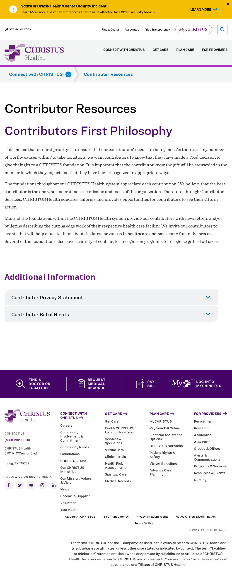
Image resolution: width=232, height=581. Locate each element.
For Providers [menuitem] (214, 50)
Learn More (200, 9)
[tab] (111, 297)
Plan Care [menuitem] (185, 50)
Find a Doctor (110, 29)
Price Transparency (157, 29)
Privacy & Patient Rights (152, 516)
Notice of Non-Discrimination (196, 516)
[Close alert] (228, 4)
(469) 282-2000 (17, 440)
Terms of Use (144, 523)
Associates (132, 29)
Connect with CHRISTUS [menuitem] (124, 50)
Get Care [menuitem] (160, 50)
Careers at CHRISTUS (80, 516)
